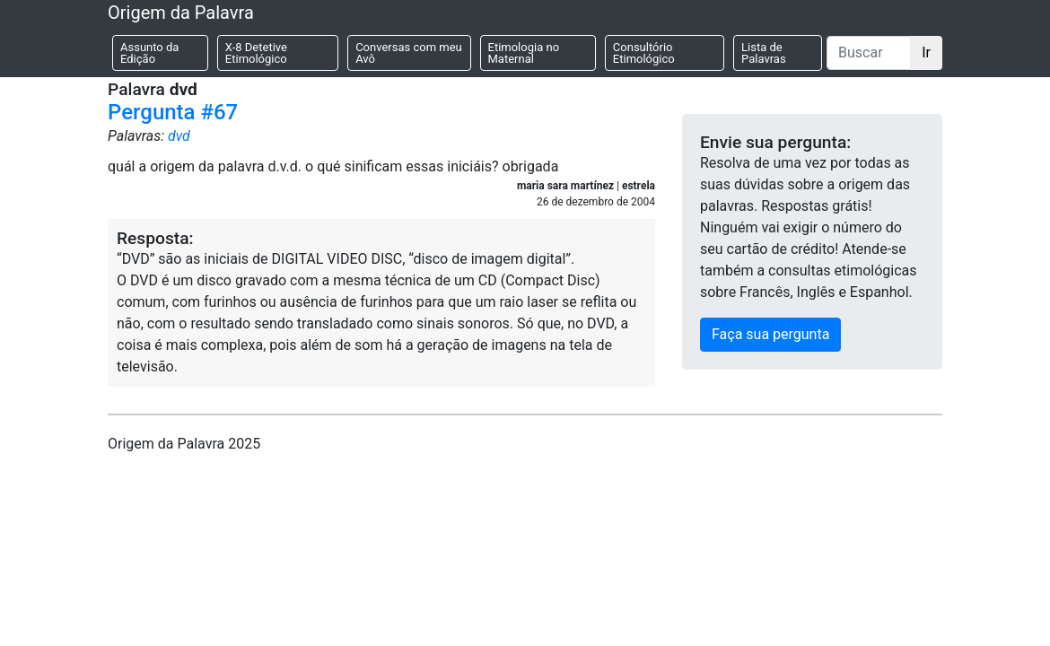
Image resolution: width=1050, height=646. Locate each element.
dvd (179, 135)
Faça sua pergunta (770, 334)
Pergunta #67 (173, 112)
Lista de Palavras (763, 52)
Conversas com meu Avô (408, 52)
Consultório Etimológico (644, 52)
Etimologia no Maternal (524, 52)
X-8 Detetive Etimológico (256, 52)
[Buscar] (869, 53)
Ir (926, 52)
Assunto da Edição (149, 52)
